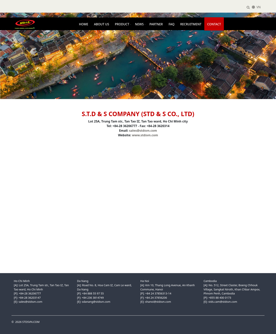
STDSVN (17, 19)
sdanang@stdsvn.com (96, 301)
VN (258, 7)
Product (122, 24)
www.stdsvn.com (145, 135)
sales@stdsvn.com (143, 130)
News (139, 24)
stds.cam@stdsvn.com (222, 301)
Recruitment (190, 24)
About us (101, 24)
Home (83, 24)
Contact (214, 24)
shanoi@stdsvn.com (158, 301)
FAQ (171, 24)
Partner (156, 24)
